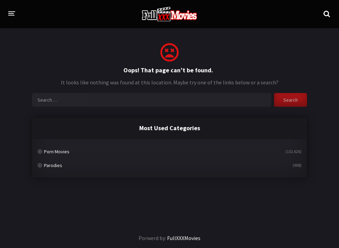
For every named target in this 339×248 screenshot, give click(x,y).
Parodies (53, 165)
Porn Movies (56, 151)
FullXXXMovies (183, 238)
